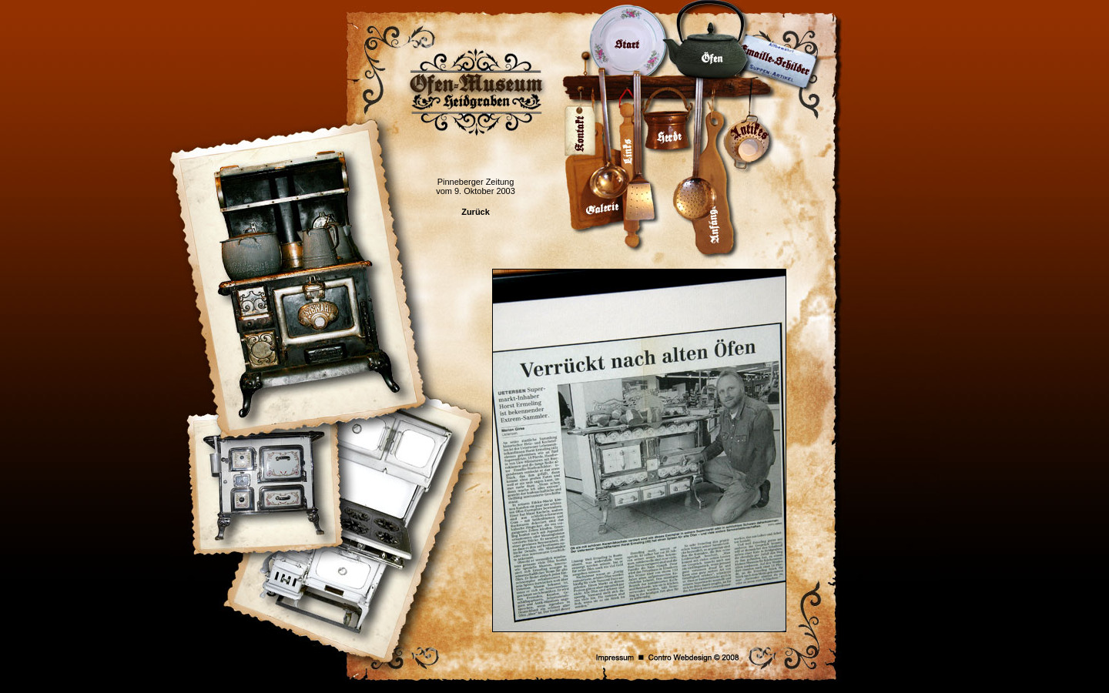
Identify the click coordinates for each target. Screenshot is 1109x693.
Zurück (475, 211)
